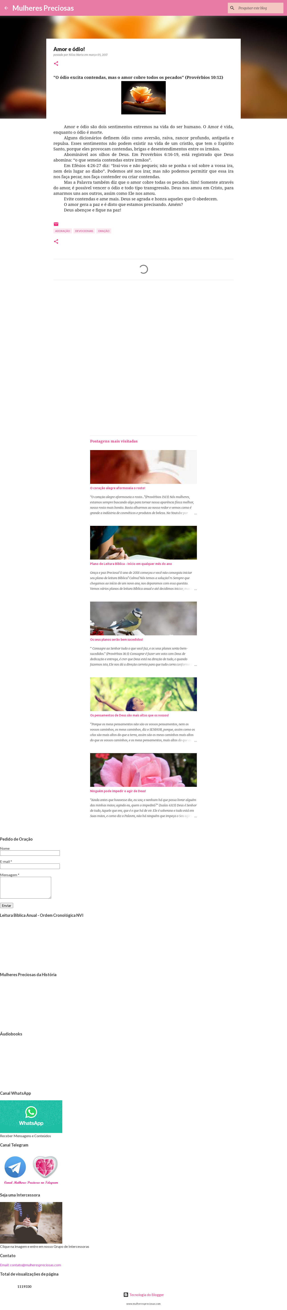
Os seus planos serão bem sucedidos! (116, 639)
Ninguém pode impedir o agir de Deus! (118, 791)
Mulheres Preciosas (43, 8)
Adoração (62, 231)
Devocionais (84, 231)
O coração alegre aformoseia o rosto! (117, 488)
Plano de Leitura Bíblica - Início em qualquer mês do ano (131, 564)
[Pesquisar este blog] (260, 8)
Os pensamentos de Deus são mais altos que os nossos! (129, 715)
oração (103, 231)
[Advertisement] (143, 325)
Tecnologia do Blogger (143, 1294)
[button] (56, 64)
